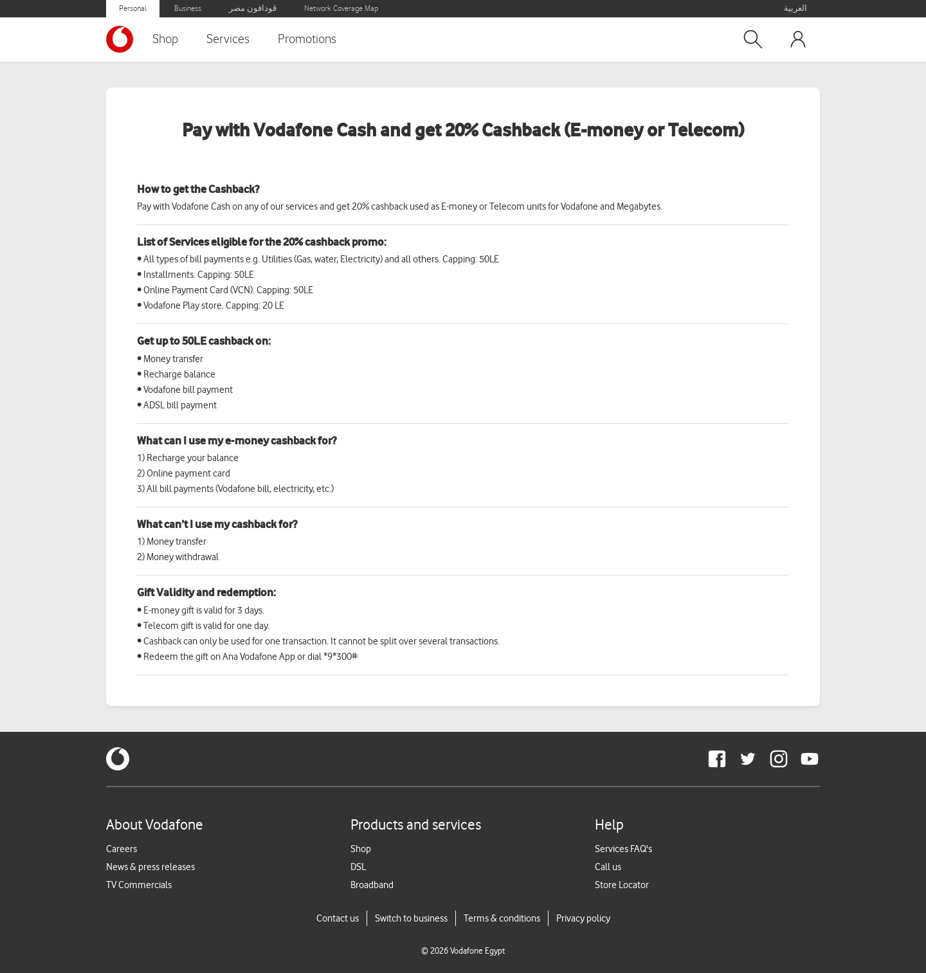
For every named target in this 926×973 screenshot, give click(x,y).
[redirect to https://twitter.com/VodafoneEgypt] (748, 759)
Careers (121, 849)
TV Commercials (139, 885)
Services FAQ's (623, 849)
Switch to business (411, 918)
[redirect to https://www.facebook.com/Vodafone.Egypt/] (717, 759)
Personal (133, 9)
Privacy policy (583, 918)
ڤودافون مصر (253, 9)
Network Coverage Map (341, 9)
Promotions (307, 39)
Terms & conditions (502, 918)
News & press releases (150, 867)
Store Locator (622, 885)
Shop (165, 39)
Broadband (372, 885)
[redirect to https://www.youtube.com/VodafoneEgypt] (809, 759)
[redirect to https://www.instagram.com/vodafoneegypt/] (778, 759)
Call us (608, 867)
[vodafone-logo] (117, 758)
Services (228, 39)
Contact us (337, 918)
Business (187, 9)
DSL (358, 867)
